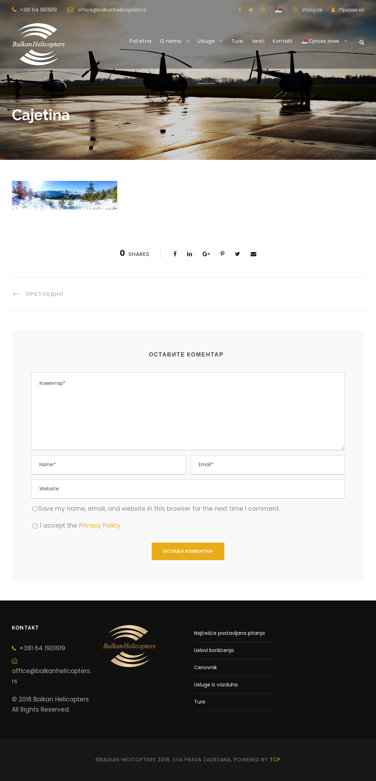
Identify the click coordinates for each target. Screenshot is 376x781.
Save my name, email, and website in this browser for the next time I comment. (159, 508)
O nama (171, 41)
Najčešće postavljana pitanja (229, 633)
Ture (237, 41)
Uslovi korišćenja (214, 650)
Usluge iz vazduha (216, 684)
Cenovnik (205, 667)
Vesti (258, 41)
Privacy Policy (99, 525)
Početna (141, 41)
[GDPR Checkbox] (35, 526)
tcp (275, 759)
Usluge (206, 41)
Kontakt (283, 41)
